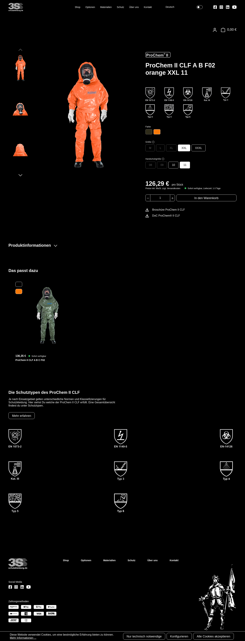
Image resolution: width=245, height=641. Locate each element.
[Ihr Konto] (215, 29)
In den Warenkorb (206, 198)
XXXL (198, 148)
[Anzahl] (160, 198)
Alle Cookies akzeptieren (213, 636)
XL (171, 148)
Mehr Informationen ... (23, 637)
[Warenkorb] (228, 29)
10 (173, 165)
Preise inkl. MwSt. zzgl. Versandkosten (162, 188)
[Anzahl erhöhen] (172, 198)
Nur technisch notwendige (144, 636)
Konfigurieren (179, 636)
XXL (184, 148)
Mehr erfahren (21, 416)
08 (150, 165)
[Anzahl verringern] (147, 198)
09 (162, 165)
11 (184, 165)
